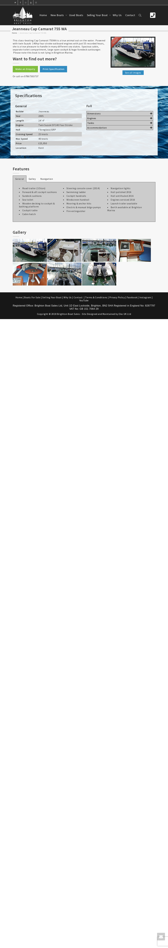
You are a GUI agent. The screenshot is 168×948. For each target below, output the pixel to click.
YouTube (84, 300)
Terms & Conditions (96, 297)
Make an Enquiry (25, 69)
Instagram (145, 297)
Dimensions (119, 113)
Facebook (132, 297)
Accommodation (119, 127)
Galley (32, 178)
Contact (130, 15)
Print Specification (53, 69)
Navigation (46, 178)
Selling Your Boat (98, 15)
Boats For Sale (32, 297)
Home (43, 15)
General (19, 178)
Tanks (119, 122)
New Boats (58, 15)
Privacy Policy (117, 297)
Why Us (117, 15)
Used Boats (76, 15)
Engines (119, 118)
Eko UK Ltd (125, 313)
